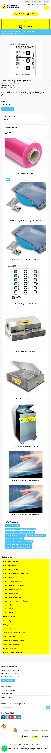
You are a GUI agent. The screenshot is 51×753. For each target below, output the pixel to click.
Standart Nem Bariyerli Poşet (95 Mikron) (25, 514)
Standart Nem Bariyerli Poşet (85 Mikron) (25, 480)
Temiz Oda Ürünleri (9, 629)
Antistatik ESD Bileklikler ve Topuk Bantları (16, 573)
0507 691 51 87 (13, 673)
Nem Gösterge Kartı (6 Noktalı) (25, 304)
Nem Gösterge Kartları (30, 31)
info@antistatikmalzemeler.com (17, 677)
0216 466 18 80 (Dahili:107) (12, 670)
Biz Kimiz (27, 1)
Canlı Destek (8, 681)
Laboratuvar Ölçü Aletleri (10, 648)
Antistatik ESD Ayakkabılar (11, 565)
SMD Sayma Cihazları (9, 637)
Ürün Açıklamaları (9, 116)
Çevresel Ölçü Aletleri (9, 621)
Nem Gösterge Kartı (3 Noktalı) (16, 80)
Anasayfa (4, 31)
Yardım (34, 1)
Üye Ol (33, 13)
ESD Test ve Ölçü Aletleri (10, 617)
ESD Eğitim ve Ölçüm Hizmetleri (12, 625)
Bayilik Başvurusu (6, 697)
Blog (39, 1)
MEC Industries (14, 83)
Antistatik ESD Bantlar (10, 613)
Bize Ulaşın (45, 1)
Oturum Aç (21, 13)
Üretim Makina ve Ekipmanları (12, 645)
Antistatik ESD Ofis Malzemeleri (12, 589)
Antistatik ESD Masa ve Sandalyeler (14, 585)
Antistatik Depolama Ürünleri (12, 597)
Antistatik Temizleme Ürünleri (12, 581)
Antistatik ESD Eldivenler (10, 569)
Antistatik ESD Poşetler (10, 609)
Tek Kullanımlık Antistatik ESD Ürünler (14, 633)
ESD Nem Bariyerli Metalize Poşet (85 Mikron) (25, 260)
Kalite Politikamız (6, 694)
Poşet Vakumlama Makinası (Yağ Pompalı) (25, 446)
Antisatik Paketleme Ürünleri (15, 31)
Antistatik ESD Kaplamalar (11, 577)
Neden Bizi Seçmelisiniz (8, 690)
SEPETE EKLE (7, 109)
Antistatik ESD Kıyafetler (10, 561)
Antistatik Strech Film (25, 173)
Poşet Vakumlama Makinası (25, 351)
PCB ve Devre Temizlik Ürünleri (12, 652)
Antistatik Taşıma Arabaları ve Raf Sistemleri (16, 601)
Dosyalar (6, 120)
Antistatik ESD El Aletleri (10, 593)
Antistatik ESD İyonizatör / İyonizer (13, 641)
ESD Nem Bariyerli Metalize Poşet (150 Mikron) (25, 221)
